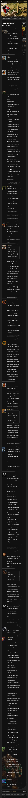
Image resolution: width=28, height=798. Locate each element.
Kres (8, 186)
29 (25, 44)
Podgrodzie (14, 18)
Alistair (8, 626)
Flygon (8, 637)
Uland (8, 473)
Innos (8, 447)
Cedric (8, 570)
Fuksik (8, 552)
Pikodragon (9, 340)
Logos (8, 29)
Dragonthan (9, 56)
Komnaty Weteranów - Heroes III (9, 22)
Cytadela (8, 747)
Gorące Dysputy (22, 18)
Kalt (8, 779)
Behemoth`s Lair (6, 10)
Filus (8, 245)
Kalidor (8, 222)
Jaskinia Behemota (12, 791)
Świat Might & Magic (6, 18)
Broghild (8, 409)
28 (24, 44)
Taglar (8, 70)
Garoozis (8, 90)
